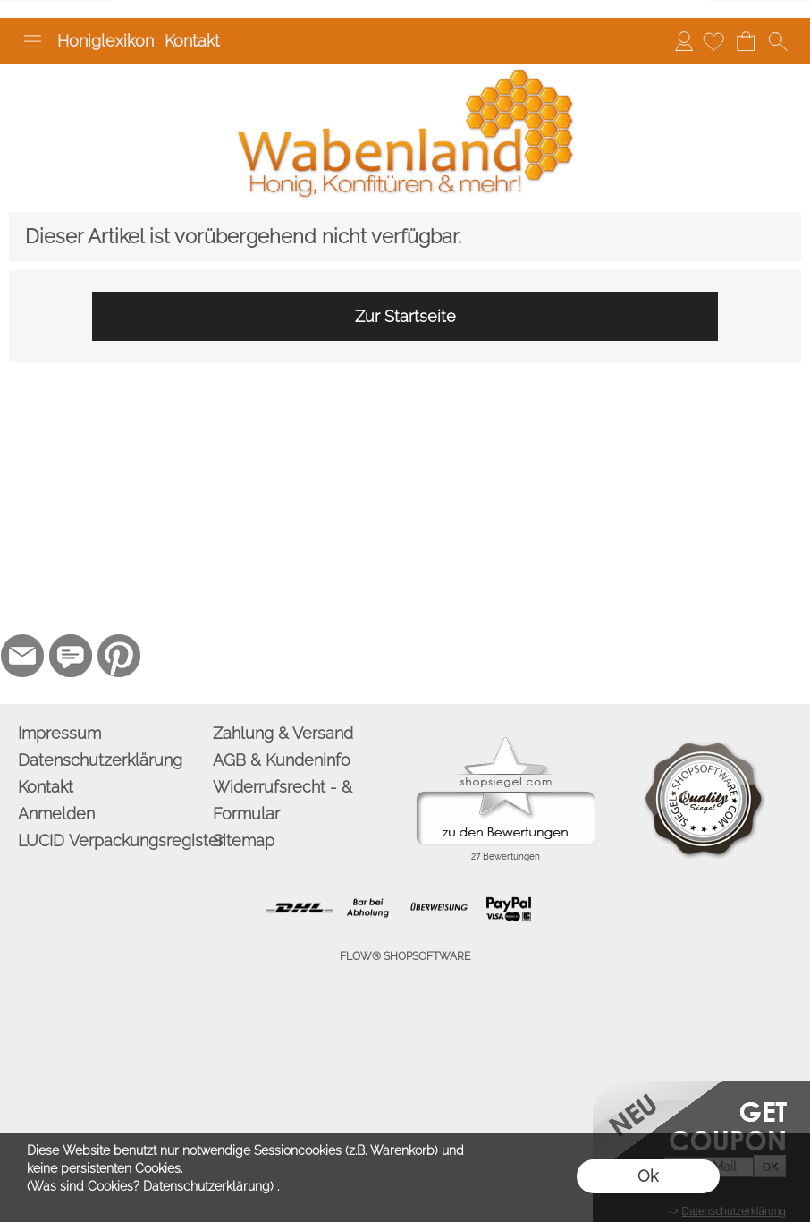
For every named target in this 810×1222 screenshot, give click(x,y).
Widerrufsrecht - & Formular (282, 800)
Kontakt (192, 40)
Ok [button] (647, 1176)
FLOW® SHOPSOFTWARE (405, 956)
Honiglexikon (105, 40)
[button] (32, 41)
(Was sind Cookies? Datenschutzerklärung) (150, 1186)
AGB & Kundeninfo (281, 760)
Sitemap (243, 840)
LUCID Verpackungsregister (112, 840)
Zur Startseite (405, 316)
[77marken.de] (70, 655)
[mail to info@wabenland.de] (22, 655)
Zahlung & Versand (283, 733)
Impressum (59, 733)
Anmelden (684, 40)
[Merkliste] (713, 41)
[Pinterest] (119, 655)
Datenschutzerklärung (100, 760)
